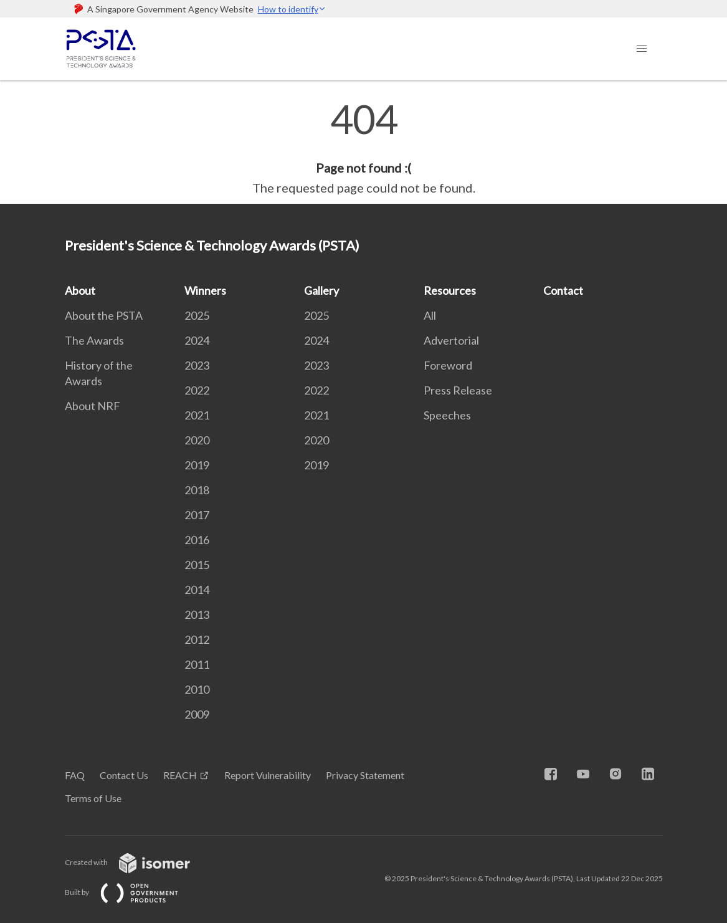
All (430, 315)
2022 (196, 390)
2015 (196, 564)
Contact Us (124, 775)
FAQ (75, 775)
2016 (196, 540)
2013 (196, 614)
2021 (196, 415)
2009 (196, 714)
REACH (180, 775)
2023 (196, 365)
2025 (196, 315)
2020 (196, 440)
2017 (196, 515)
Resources (450, 290)
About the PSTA (104, 315)
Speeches (447, 415)
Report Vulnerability (267, 775)
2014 (196, 589)
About (80, 290)
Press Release (458, 390)
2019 (196, 465)
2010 (196, 689)
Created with (137, 862)
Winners (205, 290)
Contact (563, 290)
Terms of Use (93, 798)
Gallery (321, 290)
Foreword (448, 365)
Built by (131, 892)
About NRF (92, 406)
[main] (363, 148)
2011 (196, 664)
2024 (196, 340)
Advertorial (451, 340)
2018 (196, 490)
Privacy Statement (365, 775)
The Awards (94, 340)
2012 (196, 639)
